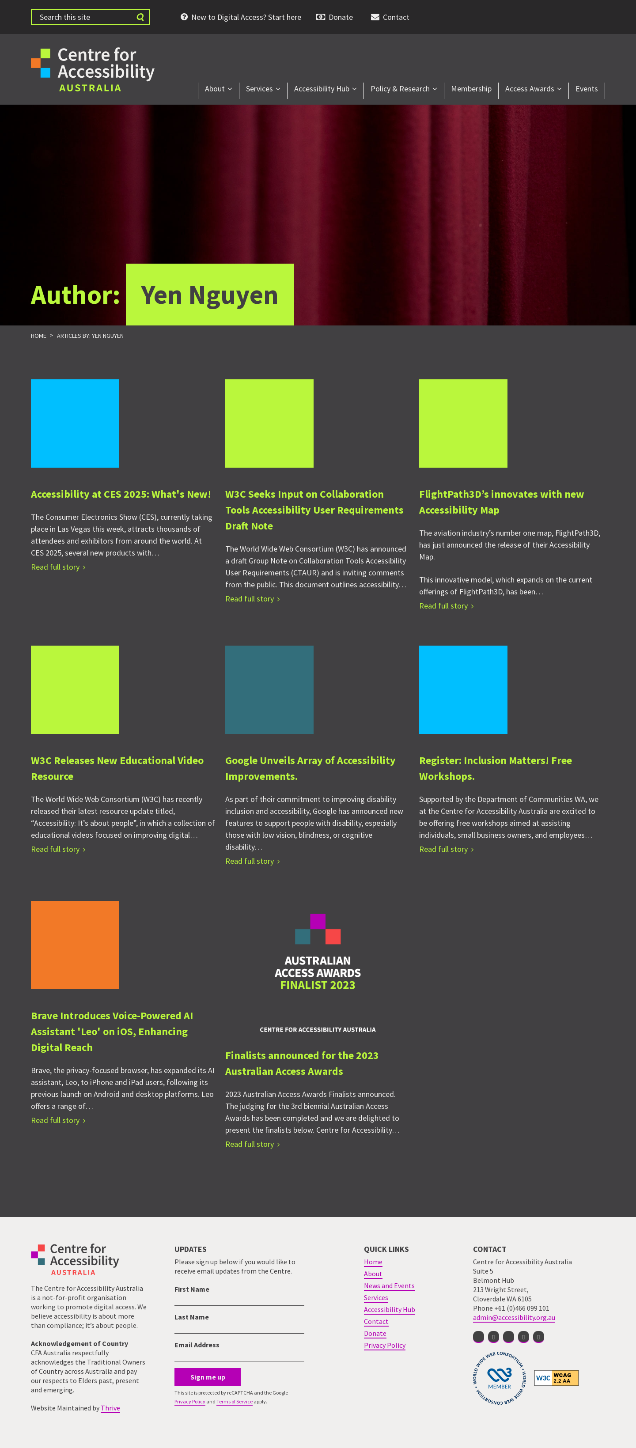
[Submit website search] (140, 17)
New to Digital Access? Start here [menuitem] (246, 17)
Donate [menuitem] (341, 17)
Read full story (55, 567)
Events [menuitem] (586, 88)
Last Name (191, 1316)
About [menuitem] (215, 88)
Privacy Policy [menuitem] (384, 1345)
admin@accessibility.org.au (514, 1317)
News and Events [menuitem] (389, 1285)
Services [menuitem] (259, 88)
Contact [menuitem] (396, 17)
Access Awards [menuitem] (529, 88)
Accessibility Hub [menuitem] (321, 88)
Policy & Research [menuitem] (400, 88)
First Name (191, 1289)
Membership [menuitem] (471, 88)
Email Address (197, 1344)
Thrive (110, 1407)
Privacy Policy (189, 1401)
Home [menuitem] (373, 1261)
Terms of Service (234, 1401)
